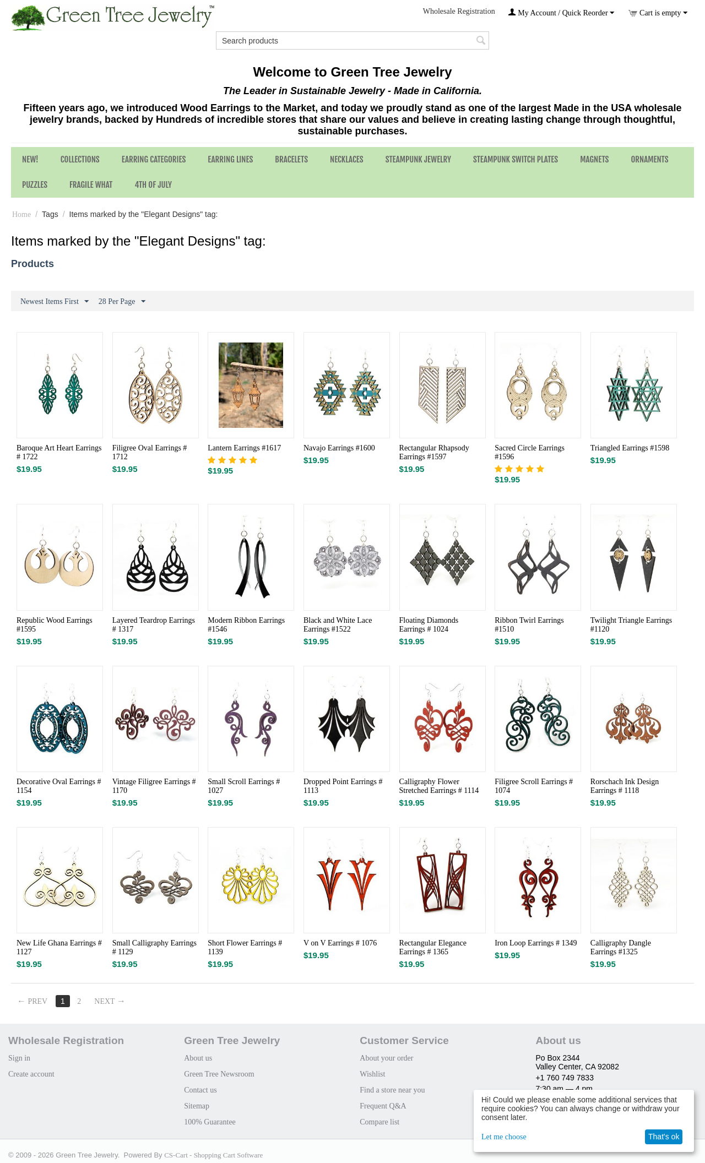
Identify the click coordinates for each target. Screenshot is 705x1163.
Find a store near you (392, 1090)
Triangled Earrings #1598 (629, 448)
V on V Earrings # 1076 (340, 943)
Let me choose (504, 1137)
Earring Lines (230, 159)
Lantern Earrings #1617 (244, 448)
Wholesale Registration (459, 11)
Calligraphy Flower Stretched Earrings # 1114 (439, 786)
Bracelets (291, 159)
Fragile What (90, 185)
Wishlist (372, 1074)
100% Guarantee (210, 1122)
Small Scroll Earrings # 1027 (244, 786)
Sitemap (196, 1106)
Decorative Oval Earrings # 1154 (59, 786)
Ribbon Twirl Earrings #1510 (529, 624)
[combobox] (352, 40)
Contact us (200, 1090)
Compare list (379, 1122)
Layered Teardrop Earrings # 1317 (153, 624)
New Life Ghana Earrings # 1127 (59, 947)
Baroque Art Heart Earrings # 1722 (59, 452)
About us (198, 1058)
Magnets (594, 159)
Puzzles (34, 185)
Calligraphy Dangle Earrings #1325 (620, 947)
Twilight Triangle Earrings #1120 (631, 624)
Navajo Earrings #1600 (339, 448)
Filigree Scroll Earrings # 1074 (534, 786)
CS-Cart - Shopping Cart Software (213, 1155)
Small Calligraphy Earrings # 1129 (154, 947)
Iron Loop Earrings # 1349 (536, 943)
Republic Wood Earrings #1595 (55, 624)
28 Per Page (122, 301)
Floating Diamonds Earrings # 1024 (429, 624)
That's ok (663, 1136)
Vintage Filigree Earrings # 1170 (154, 786)
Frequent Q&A (383, 1106)
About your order (386, 1058)
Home (21, 214)
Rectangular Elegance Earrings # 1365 (433, 947)
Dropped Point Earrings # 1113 (342, 786)
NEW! (30, 159)
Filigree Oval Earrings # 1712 (149, 452)
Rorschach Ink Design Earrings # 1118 (624, 786)
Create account (31, 1074)
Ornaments (649, 159)
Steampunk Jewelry (418, 159)
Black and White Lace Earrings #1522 (337, 624)
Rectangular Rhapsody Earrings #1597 (434, 452)
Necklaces (347, 159)
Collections (80, 159)
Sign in (19, 1058)
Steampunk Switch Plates (515, 159)
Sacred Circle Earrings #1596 (530, 452)
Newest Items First (54, 301)
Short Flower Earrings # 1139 (245, 947)
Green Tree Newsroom (219, 1074)
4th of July (153, 185)
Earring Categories (154, 159)
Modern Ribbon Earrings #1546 (246, 624)
